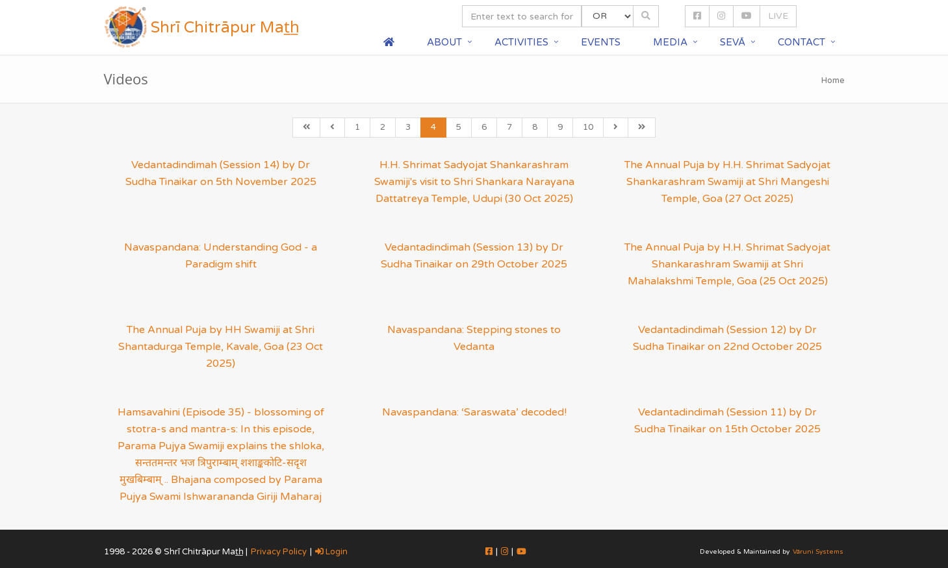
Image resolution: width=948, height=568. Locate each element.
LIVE (778, 15)
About (444, 42)
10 (588, 127)
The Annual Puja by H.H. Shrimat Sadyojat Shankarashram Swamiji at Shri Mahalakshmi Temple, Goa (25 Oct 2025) (727, 264)
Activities (521, 42)
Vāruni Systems (818, 552)
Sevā (732, 42)
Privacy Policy (279, 552)
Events (601, 42)
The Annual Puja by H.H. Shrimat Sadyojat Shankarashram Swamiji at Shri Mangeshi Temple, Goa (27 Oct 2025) (727, 181)
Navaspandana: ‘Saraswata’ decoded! (474, 412)
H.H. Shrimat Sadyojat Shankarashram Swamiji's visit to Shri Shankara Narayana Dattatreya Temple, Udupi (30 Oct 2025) (474, 181)
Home (833, 80)
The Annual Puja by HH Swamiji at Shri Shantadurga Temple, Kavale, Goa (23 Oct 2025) (220, 346)
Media (670, 42)
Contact (801, 42)
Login (331, 552)
